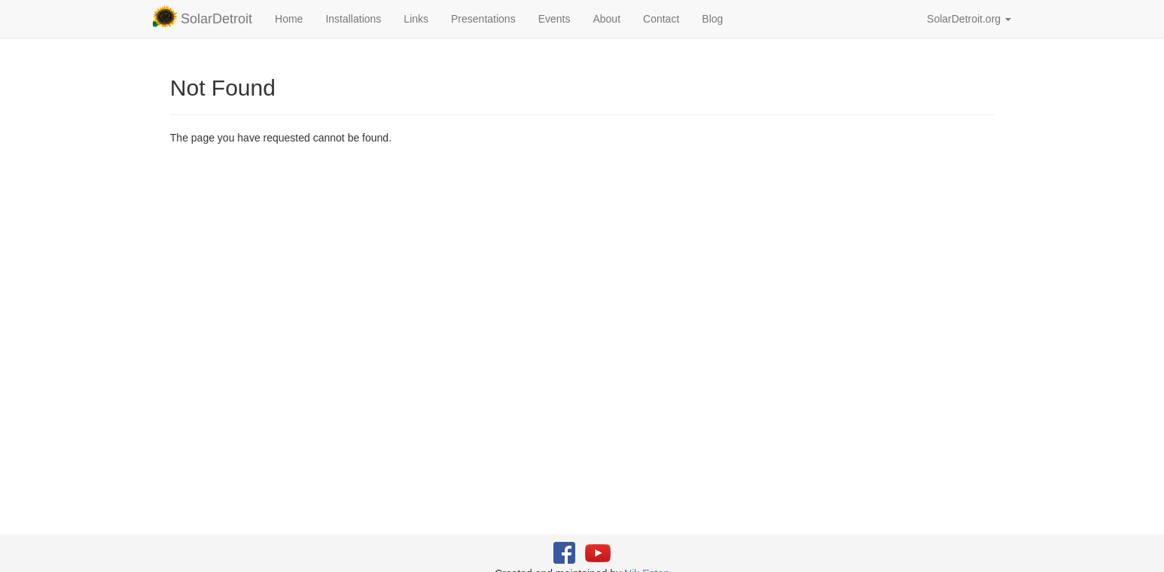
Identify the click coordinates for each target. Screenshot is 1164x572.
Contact (661, 19)
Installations (353, 19)
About (606, 19)
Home (289, 19)
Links (416, 19)
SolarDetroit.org (969, 19)
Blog (712, 19)
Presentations (483, 19)
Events (554, 19)
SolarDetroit (202, 17)
